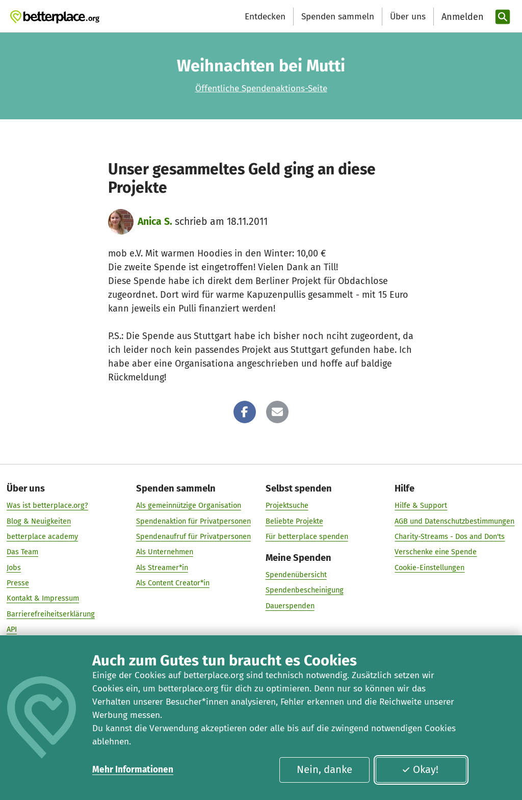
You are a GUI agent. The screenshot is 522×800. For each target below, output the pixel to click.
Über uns (408, 16)
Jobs (14, 567)
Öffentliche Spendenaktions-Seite (261, 88)
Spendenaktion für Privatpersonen (193, 521)
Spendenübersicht (296, 574)
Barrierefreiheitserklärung (51, 613)
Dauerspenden (290, 605)
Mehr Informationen (132, 769)
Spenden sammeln (337, 16)
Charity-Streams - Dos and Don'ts (450, 536)
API (12, 629)
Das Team (22, 552)
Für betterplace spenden (307, 536)
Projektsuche (287, 505)
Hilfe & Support (421, 505)
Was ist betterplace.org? (47, 505)
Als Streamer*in (162, 567)
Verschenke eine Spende (436, 552)
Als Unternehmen (164, 552)
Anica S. (155, 221)
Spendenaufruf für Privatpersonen (193, 536)
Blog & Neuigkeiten (39, 521)
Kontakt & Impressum (43, 598)
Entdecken (265, 16)
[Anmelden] (461, 17)
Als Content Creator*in (173, 582)
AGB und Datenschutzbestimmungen (454, 521)
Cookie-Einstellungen (429, 567)
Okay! (420, 769)
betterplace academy (42, 536)
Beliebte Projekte (294, 521)
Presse (18, 582)
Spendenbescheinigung (305, 590)
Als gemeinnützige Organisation (188, 505)
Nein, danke (324, 769)
